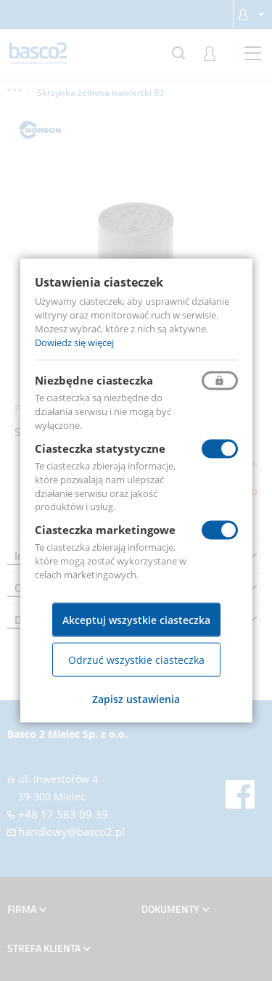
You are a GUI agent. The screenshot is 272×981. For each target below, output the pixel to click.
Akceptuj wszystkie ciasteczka (136, 619)
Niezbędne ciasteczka (94, 380)
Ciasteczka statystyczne (100, 448)
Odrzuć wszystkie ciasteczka (136, 659)
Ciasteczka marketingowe (105, 529)
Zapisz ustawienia (136, 698)
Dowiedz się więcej (74, 341)
